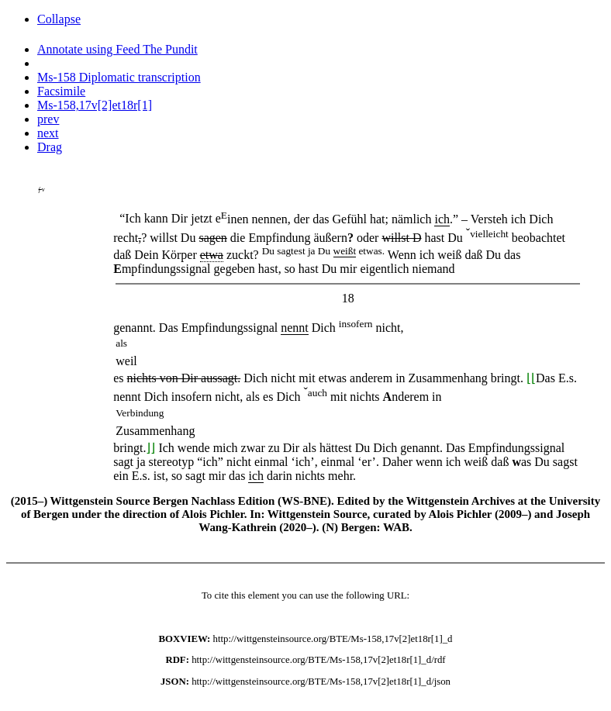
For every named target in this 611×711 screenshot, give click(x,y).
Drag (49, 147)
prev (48, 119)
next (48, 133)
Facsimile (61, 91)
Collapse (59, 19)
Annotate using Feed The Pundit (117, 49)
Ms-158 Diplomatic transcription (119, 77)
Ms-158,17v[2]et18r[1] (94, 105)
